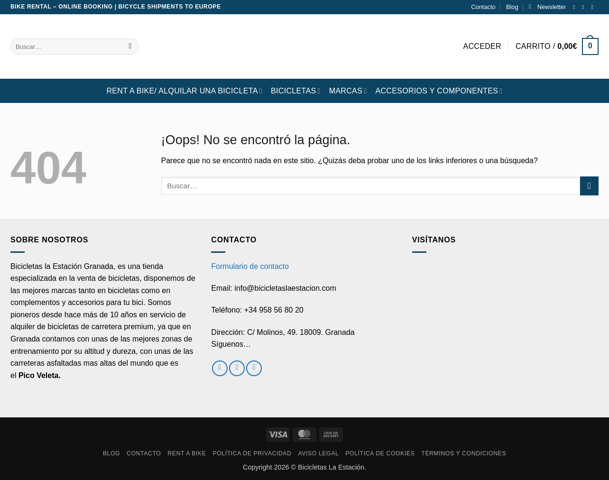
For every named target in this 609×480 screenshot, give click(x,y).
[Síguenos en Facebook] (576, 7)
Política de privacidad (251, 453)
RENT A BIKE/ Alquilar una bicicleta (184, 90)
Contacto (483, 6)
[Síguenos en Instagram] (585, 7)
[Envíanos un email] (594, 7)
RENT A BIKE (186, 453)
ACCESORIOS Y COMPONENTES (438, 90)
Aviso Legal (318, 453)
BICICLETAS (296, 90)
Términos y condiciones (463, 453)
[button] (547, 7)
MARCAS (348, 90)
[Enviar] (130, 46)
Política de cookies (380, 453)
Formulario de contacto (250, 266)
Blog (512, 6)
